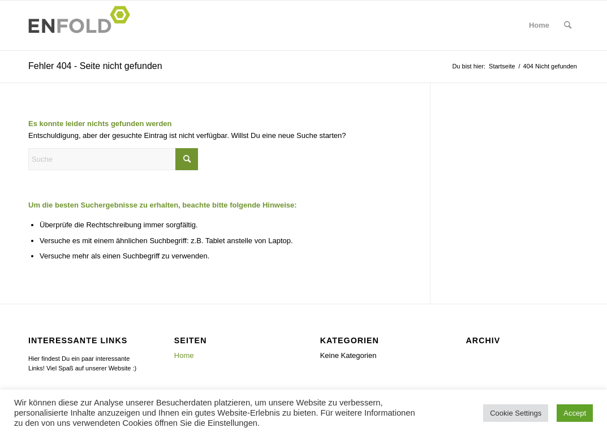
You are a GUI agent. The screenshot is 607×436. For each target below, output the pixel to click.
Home (184, 355)
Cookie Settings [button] (515, 413)
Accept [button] (574, 413)
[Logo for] (82, 25)
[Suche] (568, 25)
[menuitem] (539, 25)
